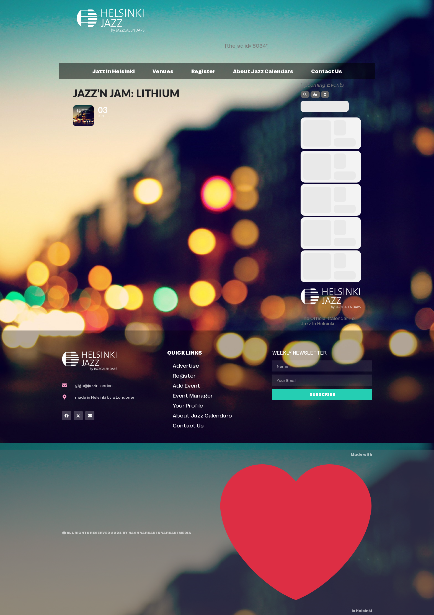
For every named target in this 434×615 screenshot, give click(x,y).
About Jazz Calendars (263, 71)
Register (203, 71)
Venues (163, 71)
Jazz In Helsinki (113, 71)
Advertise (186, 365)
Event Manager (193, 395)
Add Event (186, 385)
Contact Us (326, 71)
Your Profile (188, 405)
